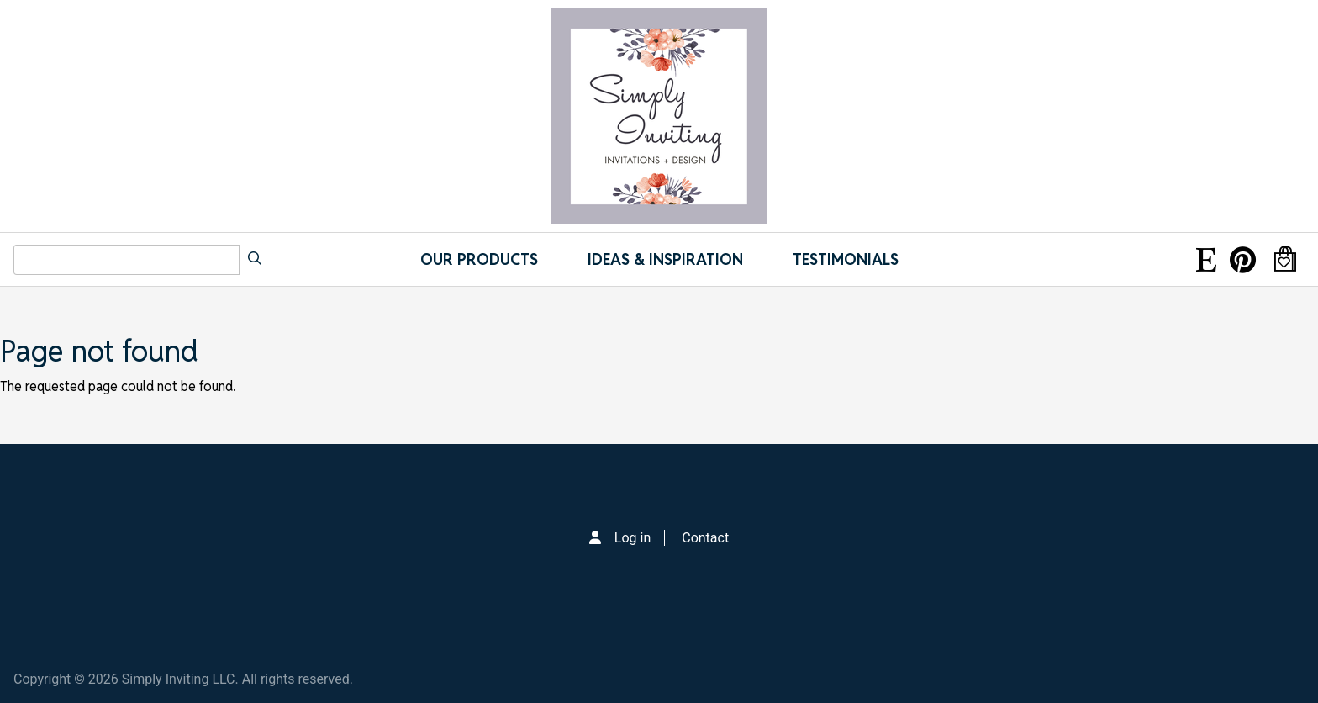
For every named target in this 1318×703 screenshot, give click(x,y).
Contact (705, 538)
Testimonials (846, 259)
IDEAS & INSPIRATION (665, 259)
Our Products (479, 259)
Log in (632, 538)
